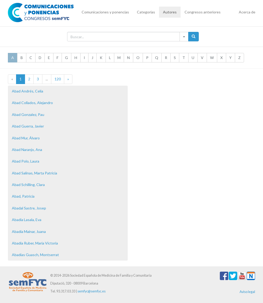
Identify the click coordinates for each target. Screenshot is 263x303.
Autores (170, 12)
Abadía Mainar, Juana (29, 231)
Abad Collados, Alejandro (32, 102)
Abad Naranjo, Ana (27, 149)
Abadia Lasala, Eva (26, 219)
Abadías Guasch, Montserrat (35, 254)
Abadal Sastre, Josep (29, 208)
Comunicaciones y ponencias (105, 12)
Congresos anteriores (203, 12)
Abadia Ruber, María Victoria (35, 243)
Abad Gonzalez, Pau (28, 114)
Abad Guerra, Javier (28, 126)
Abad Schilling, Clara (28, 184)
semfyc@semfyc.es (91, 291)
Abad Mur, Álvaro (26, 138)
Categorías (146, 12)
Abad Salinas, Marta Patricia (34, 173)
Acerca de (247, 12)
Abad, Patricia (23, 196)
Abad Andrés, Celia (27, 91)
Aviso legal (247, 292)
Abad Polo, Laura (25, 161)
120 (57, 79)
